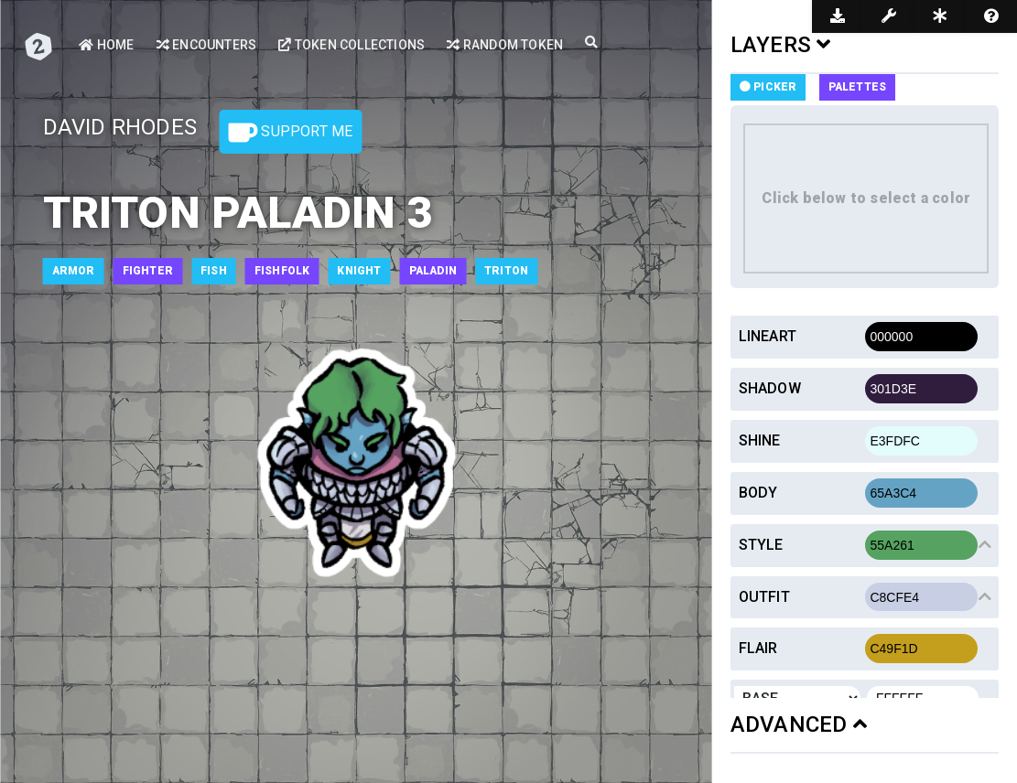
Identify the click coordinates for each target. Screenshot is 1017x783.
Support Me (290, 132)
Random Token (505, 45)
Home (106, 45)
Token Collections (351, 45)
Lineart (767, 336)
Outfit (764, 597)
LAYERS (780, 45)
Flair (758, 648)
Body (758, 492)
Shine (760, 440)
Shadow (770, 388)
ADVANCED (798, 724)
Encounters (206, 45)
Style (761, 544)
